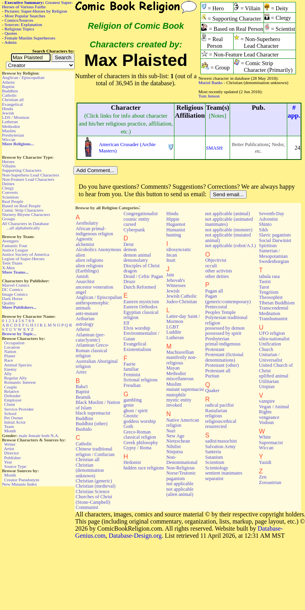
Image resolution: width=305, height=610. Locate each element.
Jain (170, 275)
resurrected (215, 426)
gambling (132, 400)
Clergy (8, 188)
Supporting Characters (21, 170)
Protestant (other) (222, 365)
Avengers (10, 240)
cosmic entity (136, 219)
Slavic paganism (275, 235)
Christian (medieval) (96, 486)
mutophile (176, 395)
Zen (262, 477)
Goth (128, 426)
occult (211, 265)
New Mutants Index (19, 484)
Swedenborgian (274, 261)
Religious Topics (19, 28)
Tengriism (268, 292)
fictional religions (140, 380)
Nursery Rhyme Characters (26, 214)
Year (8, 462)
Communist (87, 507)
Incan (171, 255)
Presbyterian (13, 135)
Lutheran (10, 121)
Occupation (14, 342)
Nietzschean (178, 441)
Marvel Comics (15, 285)
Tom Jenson (209, 96)
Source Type (15, 466)
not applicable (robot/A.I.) (230, 245)
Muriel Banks (210, 82)
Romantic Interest (20, 382)
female (34, 435)
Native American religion (182, 422)
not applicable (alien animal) (179, 491)
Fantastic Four (14, 245)
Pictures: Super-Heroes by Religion (36, 11)
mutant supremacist (185, 389)
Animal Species (18, 364)
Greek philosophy (140, 442)
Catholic (9, 95)
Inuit (170, 260)
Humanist (175, 230)
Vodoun (266, 422)
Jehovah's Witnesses (175, 283)
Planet (9, 355)
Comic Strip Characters (22, 210)
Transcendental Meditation (273, 310)
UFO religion (272, 333)
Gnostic (130, 416)
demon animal (137, 255)
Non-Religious (180, 468)
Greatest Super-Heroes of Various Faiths (37, 4)
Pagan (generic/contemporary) (228, 298)
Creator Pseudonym (21, 479)
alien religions (89, 260)
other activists (218, 271)
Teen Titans (12, 263)
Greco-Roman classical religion (139, 434)
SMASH (214, 148)
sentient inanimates (223, 473)
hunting (173, 235)
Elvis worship (136, 328)
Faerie (129, 364)
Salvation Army (220, 446)
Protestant (215, 349)
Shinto (265, 224)
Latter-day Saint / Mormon (183, 318)
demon (130, 249)
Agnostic (84, 239)
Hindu (7, 108)
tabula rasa (269, 276)
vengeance (269, 417)
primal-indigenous (223, 344)
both (45, 435)
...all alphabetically (23, 227)
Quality (8, 302)
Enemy (10, 369)
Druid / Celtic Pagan (143, 276)
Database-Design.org (135, 535)
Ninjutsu (174, 451)
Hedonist (132, 462)
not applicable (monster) (229, 230)
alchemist (85, 244)
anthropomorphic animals (92, 305)
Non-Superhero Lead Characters (30, 175)
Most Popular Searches (25, 15)
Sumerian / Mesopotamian (273, 253)
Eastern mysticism (141, 301)
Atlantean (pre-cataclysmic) (90, 337)
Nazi (170, 431)
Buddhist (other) (92, 423)
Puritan (212, 376)
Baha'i (82, 386)
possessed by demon (225, 328)
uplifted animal (273, 376)
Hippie (172, 219)
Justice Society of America (25, 254)
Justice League (15, 250)
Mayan (173, 368)
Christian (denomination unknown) (90, 470)
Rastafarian (216, 410)
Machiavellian (180, 352)
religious (213, 416)
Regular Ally (15, 377)
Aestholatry (87, 223)
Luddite (173, 332)
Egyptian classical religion (141, 315)
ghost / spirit (135, 410)
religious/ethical (220, 421)
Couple (10, 387)
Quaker (212, 390)
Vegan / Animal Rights (274, 409)
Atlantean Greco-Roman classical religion (92, 350)
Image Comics (15, 294)
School (10, 413)
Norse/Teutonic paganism (181, 475)
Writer (9, 444)
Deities (8, 183)
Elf (126, 323)
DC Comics (12, 289)
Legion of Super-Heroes (23, 258)
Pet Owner (13, 417)
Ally (8, 373)
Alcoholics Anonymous (98, 249)
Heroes (8, 161)
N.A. (55, 435)
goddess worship (139, 421)
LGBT (172, 327)
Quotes (11, 33)
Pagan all (214, 291)
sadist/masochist (221, 441)
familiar (131, 369)
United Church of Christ (276, 367)
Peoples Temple (220, 312)
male (23, 435)
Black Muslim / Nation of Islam (98, 405)
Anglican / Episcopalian (23, 77)
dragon (130, 271)
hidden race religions (143, 468)
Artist (9, 448)
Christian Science (93, 491)
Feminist (131, 374)
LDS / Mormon (15, 117)
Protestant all (217, 371)
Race (8, 360)
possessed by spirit (223, 333)
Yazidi (265, 462)
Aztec (81, 372)
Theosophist (271, 297)
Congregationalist (140, 213)
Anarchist (85, 281)
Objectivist (215, 260)
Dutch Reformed (139, 287)
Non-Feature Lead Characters (28, 179)
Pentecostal (216, 307)
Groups (8, 218)
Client (9, 404)
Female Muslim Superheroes (30, 38)
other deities (217, 276)
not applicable (179, 483)
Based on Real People (21, 205)
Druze (129, 281)
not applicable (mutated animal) (228, 237)
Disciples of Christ (141, 265)
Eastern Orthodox (140, 307)
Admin (10, 42)
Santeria (213, 451)
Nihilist (173, 446)
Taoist (265, 281)
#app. (294, 111)
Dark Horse (12, 298)
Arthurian (85, 318)
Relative (11, 391)
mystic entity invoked (178, 402)
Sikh (263, 230)
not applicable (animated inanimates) (229, 221)
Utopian (266, 386)
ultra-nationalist (274, 339)
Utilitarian (269, 381)
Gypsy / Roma (137, 447)
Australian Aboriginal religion (97, 363)
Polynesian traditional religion (226, 320)
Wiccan (8, 139)
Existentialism (137, 349)
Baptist (8, 86)
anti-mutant (87, 313)
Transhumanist (273, 318)
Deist (128, 244)
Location (12, 347)
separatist (214, 478)
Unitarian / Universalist (270, 357)
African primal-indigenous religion (94, 231)
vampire (267, 401)
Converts (10, 192)
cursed (129, 224)
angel (81, 292)
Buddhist (10, 90)
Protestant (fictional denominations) (224, 357)
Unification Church (270, 346)
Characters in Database (25, 223)
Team (9, 426)
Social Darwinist (275, 240)
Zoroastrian (270, 482)
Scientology (216, 468)
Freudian (132, 385)
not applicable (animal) (227, 213)
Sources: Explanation (23, 24)
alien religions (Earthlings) (89, 268)
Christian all (13, 99)
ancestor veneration (94, 287)
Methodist (11, 126)
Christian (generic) (94, 481)
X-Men (8, 267)
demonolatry (135, 260)
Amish (82, 276)
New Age (175, 436)
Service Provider (19, 409)
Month (10, 430)
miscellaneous (179, 378)
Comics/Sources (19, 20)
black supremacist (93, 413)
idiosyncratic (178, 249)
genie (128, 405)
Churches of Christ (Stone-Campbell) (94, 499)
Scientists (10, 197)
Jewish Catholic (181, 296)
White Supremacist (271, 439)
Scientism (214, 462)
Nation (10, 351)
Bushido (84, 429)
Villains (9, 165)
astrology (85, 324)
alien (80, 255)
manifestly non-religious (181, 360)
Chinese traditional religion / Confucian (95, 451)
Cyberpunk (134, 230)
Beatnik (83, 397)
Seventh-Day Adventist (271, 216)
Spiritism (268, 245)
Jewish (8, 113)
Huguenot (175, 224)
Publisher (12, 457)
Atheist (8, 82)
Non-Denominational (181, 459)
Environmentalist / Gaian (141, 335)
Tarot (264, 287)
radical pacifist (219, 405)
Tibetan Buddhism (276, 303)
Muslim (9, 130)
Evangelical (12, 104)
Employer (13, 400)
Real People (12, 201)
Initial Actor (15, 422)
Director (11, 452)
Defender (12, 395)
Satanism (214, 457)
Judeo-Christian (181, 301)
